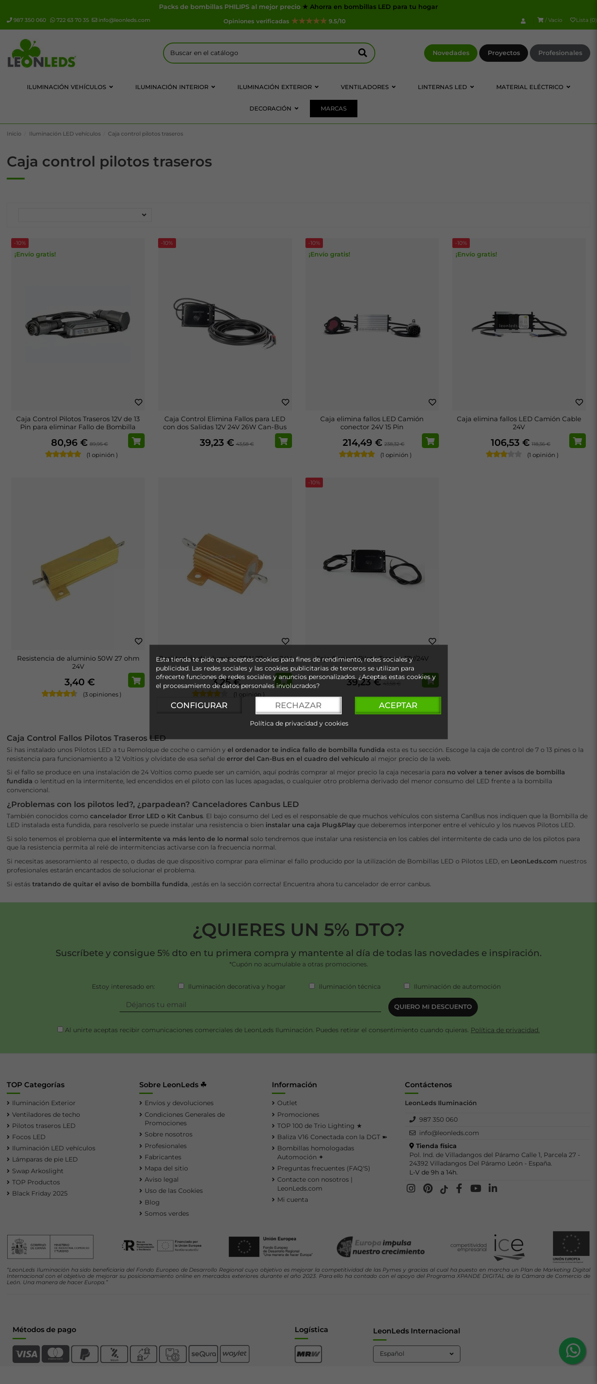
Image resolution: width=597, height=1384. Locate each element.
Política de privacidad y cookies (299, 724)
